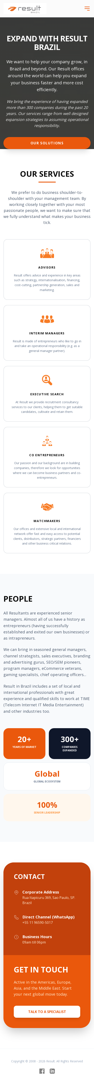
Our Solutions (47, 143)
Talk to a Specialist (47, 1011)
